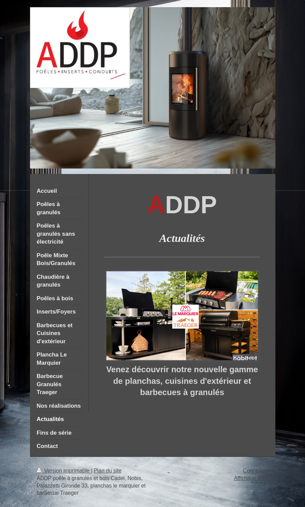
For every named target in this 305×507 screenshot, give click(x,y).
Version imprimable (64, 471)
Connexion (256, 471)
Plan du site (108, 471)
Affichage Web (251, 478)
